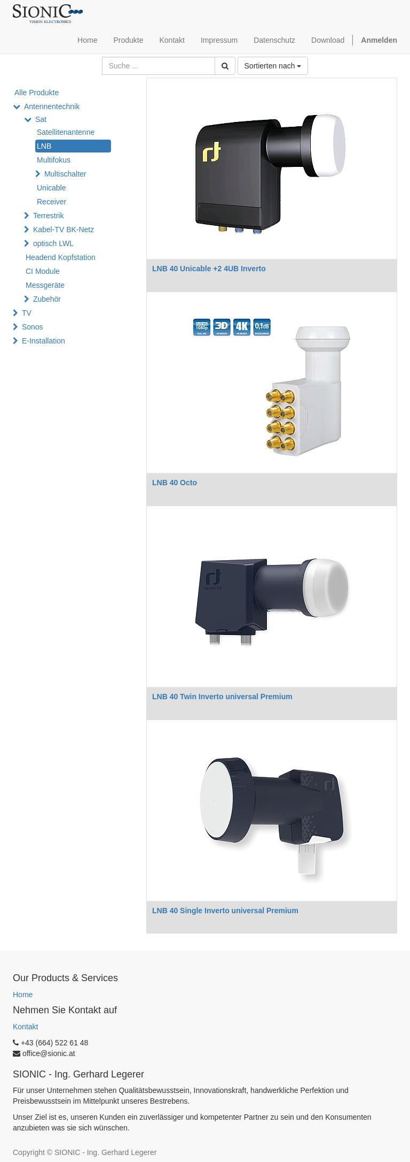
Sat (40, 119)
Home (23, 994)
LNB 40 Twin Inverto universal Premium (222, 696)
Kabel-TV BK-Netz (63, 229)
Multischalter (65, 174)
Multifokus (53, 160)
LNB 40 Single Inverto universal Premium (225, 910)
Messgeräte (45, 285)
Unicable (51, 188)
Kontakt (25, 1026)
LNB (44, 146)
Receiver (51, 201)
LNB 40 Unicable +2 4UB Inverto (209, 268)
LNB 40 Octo (174, 482)
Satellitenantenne (65, 132)
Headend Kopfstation (61, 257)
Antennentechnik (52, 106)
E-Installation (43, 341)
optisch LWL (53, 243)
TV (26, 313)
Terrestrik (48, 215)
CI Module (43, 271)
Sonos (32, 327)
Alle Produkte (36, 92)
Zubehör (47, 299)
